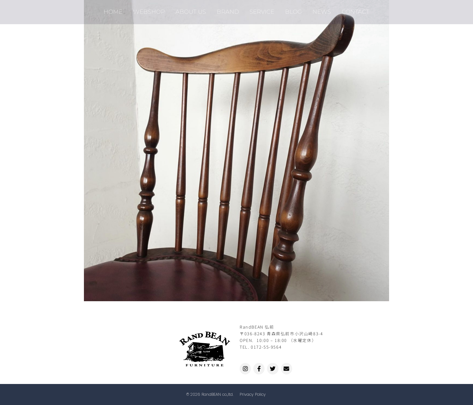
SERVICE (261, 9)
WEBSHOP (152, 9)
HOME (117, 9)
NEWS (319, 9)
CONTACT (352, 9)
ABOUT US (192, 9)
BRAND (228, 9)
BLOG (292, 9)
